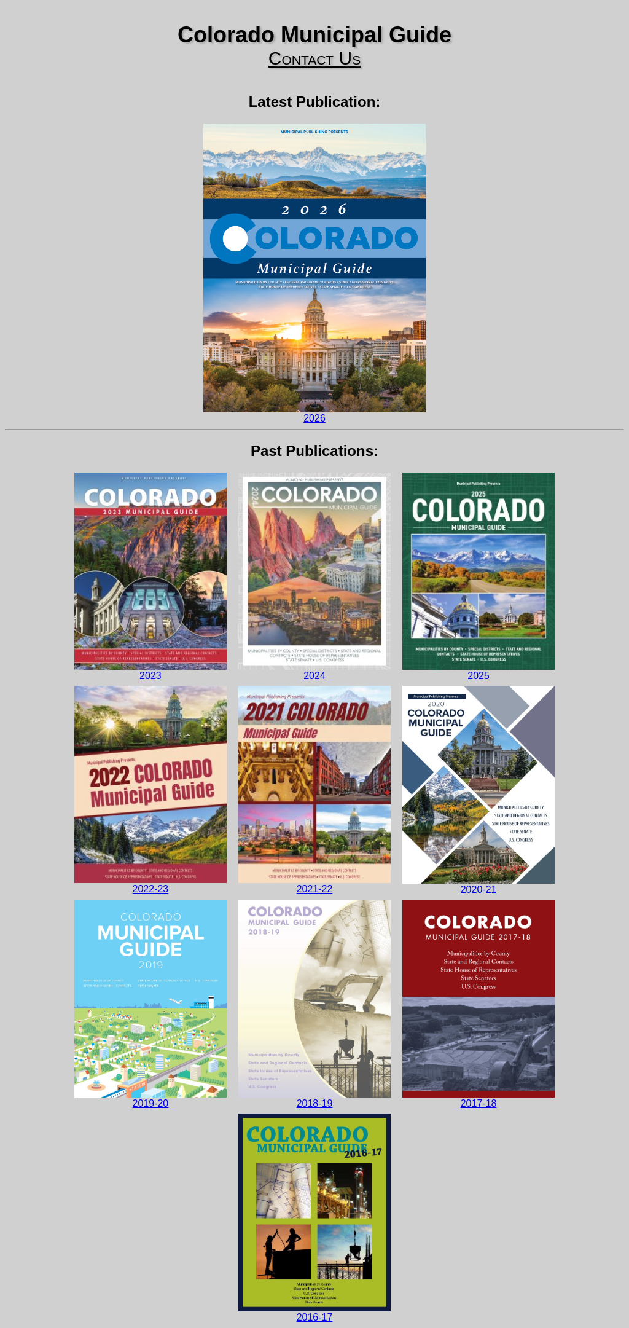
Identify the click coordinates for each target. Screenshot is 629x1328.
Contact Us (314, 58)
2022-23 (150, 789)
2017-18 (478, 1004)
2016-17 (314, 1217)
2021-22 (314, 789)
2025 (478, 576)
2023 (150, 576)
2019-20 (150, 1004)
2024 (314, 576)
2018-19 (314, 1004)
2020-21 (478, 790)
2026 (314, 273)
